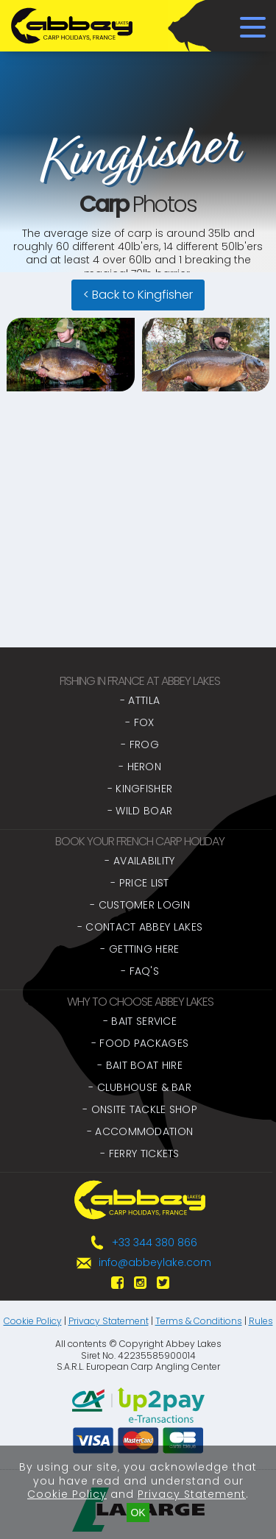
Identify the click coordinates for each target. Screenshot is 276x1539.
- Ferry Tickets (140, 1153)
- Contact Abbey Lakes (139, 927)
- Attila (140, 700)
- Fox (140, 722)
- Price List (139, 882)
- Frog (140, 744)
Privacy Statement (108, 1321)
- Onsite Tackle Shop (139, 1109)
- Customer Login (140, 905)
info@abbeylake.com (155, 1262)
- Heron (139, 766)
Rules (261, 1321)
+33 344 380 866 (154, 1242)
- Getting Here (139, 949)
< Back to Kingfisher (138, 294)
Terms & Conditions (198, 1321)
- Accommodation (140, 1131)
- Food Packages (140, 1043)
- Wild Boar (139, 810)
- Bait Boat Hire (140, 1065)
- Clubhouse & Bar (139, 1087)
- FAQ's (140, 971)
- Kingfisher (140, 788)
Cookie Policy (33, 1321)
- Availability (139, 860)
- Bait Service (140, 1021)
